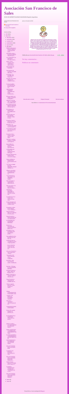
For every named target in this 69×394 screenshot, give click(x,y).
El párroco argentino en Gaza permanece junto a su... (11, 227)
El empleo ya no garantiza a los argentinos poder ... (10, 232)
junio (8, 379)
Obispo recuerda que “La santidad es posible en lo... (11, 101)
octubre (9, 41)
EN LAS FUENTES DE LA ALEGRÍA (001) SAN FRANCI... (10, 375)
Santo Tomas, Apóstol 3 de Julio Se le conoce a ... (11, 363)
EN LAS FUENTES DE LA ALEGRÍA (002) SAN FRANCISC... (10, 358)
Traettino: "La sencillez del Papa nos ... (10, 75)
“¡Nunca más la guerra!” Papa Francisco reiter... (10, 285)
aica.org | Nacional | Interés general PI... (11, 302)
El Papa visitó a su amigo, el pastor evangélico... (11, 97)
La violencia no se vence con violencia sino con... (10, 198)
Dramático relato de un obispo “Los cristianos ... (11, 208)
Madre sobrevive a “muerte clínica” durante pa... (11, 275)
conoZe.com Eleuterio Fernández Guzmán (9, 297)
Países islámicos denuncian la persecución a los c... (11, 161)
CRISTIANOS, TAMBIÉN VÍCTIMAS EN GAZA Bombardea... (10, 91)
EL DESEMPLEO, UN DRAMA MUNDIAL (10, 221)
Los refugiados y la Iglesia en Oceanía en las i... (11, 58)
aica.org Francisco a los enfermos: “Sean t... (11, 252)
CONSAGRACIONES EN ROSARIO (11, 307)
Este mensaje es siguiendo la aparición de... (10, 182)
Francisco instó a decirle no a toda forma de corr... (11, 121)
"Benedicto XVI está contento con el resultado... (10, 257)
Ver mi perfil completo (9, 27)
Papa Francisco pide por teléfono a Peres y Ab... (11, 212)
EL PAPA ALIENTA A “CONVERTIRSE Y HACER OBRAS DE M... (11, 336)
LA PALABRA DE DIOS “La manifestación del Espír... (10, 151)
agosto (9, 45)
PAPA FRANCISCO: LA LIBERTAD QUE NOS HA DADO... (11, 342)
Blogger (42, 391)
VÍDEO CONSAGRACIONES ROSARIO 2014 (11, 292)
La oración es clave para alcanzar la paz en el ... (11, 130)
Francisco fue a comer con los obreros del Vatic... (10, 136)
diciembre (9, 37)
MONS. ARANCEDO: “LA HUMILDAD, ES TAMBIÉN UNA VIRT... (11, 331)
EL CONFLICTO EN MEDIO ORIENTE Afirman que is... (11, 105)
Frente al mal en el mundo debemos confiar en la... (11, 203)
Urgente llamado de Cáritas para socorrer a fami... (11, 155)
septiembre (10, 43)
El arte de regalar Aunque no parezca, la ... (10, 311)
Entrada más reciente (28, 99)
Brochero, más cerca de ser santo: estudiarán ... (11, 262)
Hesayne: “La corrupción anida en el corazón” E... (11, 125)
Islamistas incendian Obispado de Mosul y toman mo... (10, 192)
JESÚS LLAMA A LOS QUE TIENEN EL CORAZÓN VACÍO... (11, 325)
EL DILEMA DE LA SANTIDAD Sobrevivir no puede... (10, 317)
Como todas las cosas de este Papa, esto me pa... (10, 247)
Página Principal (45, 99)
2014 (7, 36)
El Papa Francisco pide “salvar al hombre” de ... (10, 271)
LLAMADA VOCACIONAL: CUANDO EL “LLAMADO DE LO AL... (10, 369)
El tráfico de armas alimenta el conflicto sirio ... (11, 80)
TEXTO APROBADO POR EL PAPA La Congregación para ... (11, 50)
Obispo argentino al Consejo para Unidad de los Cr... (10, 172)
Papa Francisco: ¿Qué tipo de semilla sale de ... (11, 280)
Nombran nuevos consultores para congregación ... (11, 241)
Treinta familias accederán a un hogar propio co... (10, 86)
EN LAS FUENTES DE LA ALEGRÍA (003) (10, 347)
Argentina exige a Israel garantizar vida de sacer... (11, 54)
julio (8, 46)
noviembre (9, 39)
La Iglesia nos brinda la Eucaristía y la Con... (10, 352)
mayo (8, 381)
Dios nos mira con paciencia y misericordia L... (11, 187)
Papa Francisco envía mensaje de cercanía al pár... (11, 217)
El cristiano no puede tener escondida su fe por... (10, 111)
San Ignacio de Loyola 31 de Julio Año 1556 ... (11, 71)
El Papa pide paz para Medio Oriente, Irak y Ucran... (10, 116)
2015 (7, 34)
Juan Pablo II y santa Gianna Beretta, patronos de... (10, 146)
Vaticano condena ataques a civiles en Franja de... (11, 140)
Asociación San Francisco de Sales (12, 25)
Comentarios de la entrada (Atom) (47, 102)
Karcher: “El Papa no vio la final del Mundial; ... (11, 267)
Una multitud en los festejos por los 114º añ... (11, 237)
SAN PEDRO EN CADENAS (10, 67)
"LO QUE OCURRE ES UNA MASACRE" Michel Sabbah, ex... (11, 166)
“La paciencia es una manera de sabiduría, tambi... (10, 177)
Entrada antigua (60, 99)
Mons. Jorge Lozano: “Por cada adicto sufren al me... (10, 63)
